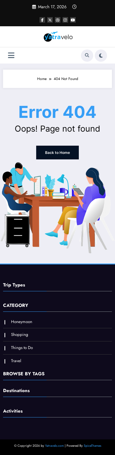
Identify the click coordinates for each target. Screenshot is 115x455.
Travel (16, 361)
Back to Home (57, 152)
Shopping (19, 334)
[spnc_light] (101, 55)
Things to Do (22, 348)
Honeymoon (21, 322)
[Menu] (11, 55)
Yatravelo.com (54, 445)
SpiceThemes (92, 445)
